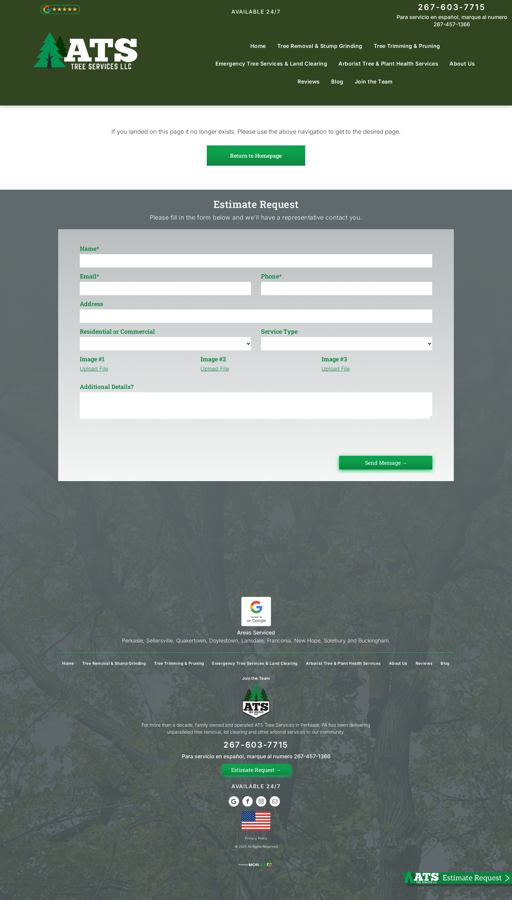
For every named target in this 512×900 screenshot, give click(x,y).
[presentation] (130, 436)
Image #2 (213, 359)
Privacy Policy (256, 838)
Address (91, 304)
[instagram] (261, 802)
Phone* (271, 276)
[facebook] (247, 802)
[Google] (234, 802)
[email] (275, 802)
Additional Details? (107, 387)
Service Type (279, 331)
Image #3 (334, 359)
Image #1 (92, 359)
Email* (89, 276)
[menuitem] (258, 46)
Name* (89, 249)
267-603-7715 (452, 7)
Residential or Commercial (117, 331)
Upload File (94, 368)
